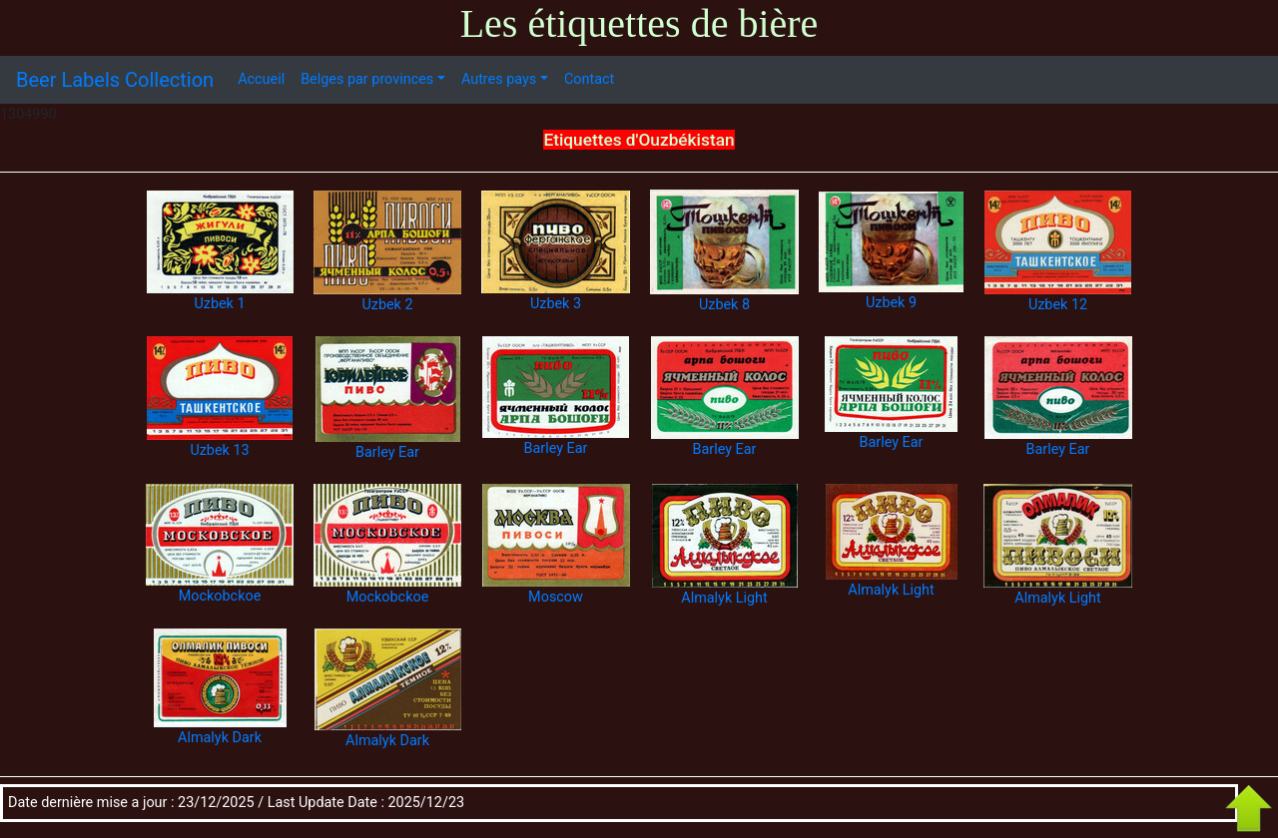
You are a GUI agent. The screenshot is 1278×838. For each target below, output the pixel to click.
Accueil (261, 79)
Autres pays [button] (498, 79)
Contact (589, 79)
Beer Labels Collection (115, 80)
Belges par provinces (367, 79)
